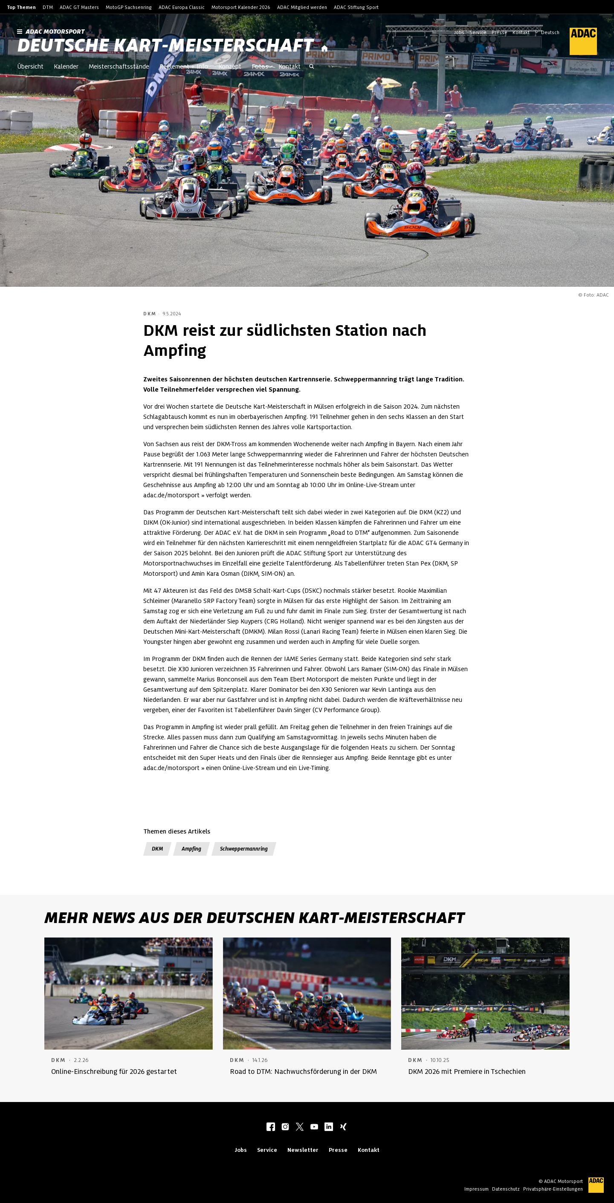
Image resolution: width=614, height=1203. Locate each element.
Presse (499, 32)
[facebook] (270, 1127)
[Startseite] (324, 48)
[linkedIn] (328, 1127)
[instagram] (285, 1127)
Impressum (476, 1189)
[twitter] (299, 1127)
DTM (48, 7)
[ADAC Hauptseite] (578, 41)
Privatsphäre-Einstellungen (553, 1189)
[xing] (343, 1127)
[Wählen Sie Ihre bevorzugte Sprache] (551, 31)
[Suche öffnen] (311, 67)
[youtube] (314, 1127)
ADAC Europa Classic (182, 7)
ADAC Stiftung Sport (356, 7)
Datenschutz (506, 1189)
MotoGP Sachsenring (129, 7)
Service (478, 32)
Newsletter (303, 1150)
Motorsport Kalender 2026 (240, 7)
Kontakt (521, 32)
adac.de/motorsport (171, 495)
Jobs (459, 32)
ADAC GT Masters (79, 7)
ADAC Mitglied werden (302, 7)
